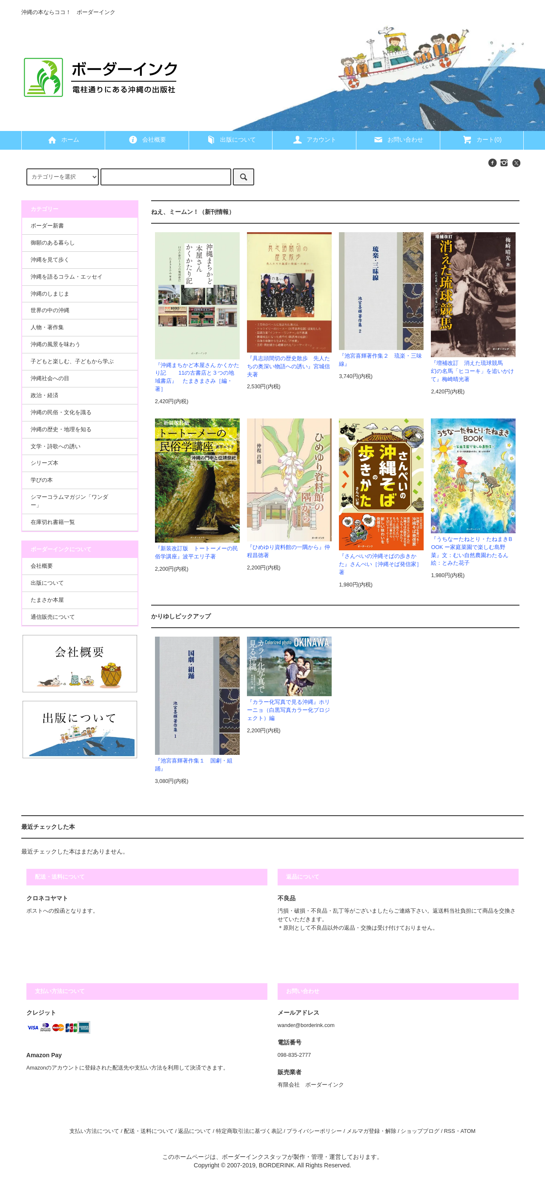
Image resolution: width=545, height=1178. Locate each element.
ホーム (63, 139)
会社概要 (147, 139)
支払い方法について (94, 1131)
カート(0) (482, 139)
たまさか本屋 (47, 600)
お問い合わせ (398, 139)
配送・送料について (149, 1131)
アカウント (314, 139)
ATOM (468, 1131)
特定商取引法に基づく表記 (249, 1131)
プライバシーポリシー (314, 1131)
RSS (449, 1131)
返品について (194, 1131)
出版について (231, 139)
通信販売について (53, 617)
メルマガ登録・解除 (371, 1131)
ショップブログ (420, 1131)
